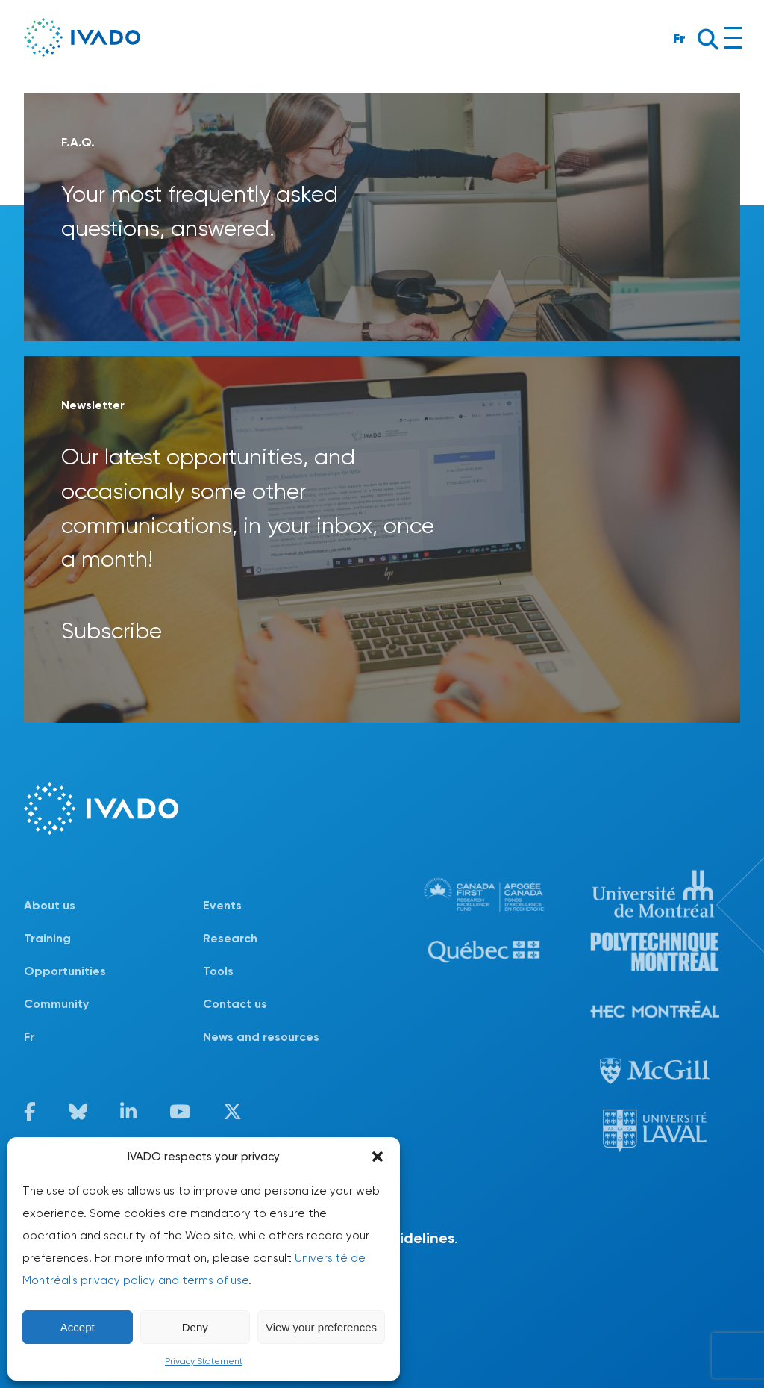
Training (47, 938)
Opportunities (65, 971)
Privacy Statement (203, 1361)
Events (222, 905)
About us (49, 905)
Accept (77, 1327)
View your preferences (321, 1327)
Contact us (235, 1004)
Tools (218, 971)
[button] (377, 1156)
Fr (679, 37)
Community (56, 1004)
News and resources (261, 1037)
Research (230, 938)
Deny (195, 1327)
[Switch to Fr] (113, 1037)
